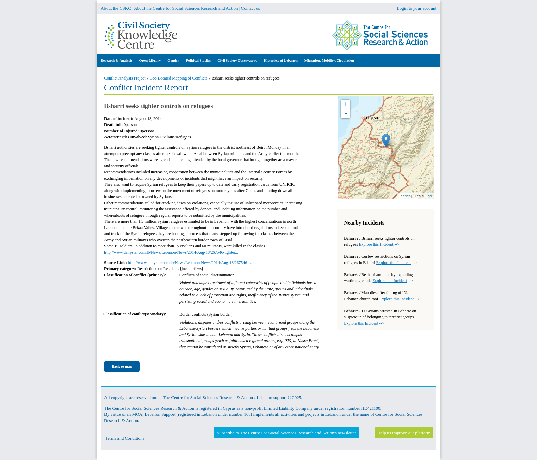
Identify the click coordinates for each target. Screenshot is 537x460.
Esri (428, 196)
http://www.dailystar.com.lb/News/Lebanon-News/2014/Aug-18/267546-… (190, 262)
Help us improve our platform (403, 432)
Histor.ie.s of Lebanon (281, 60)
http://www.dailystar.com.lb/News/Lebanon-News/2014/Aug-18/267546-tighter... (171, 252)
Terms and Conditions (125, 438)
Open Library (150, 60)
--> (379, 244)
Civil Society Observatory (237, 60)
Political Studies (198, 60)
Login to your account (416, 8)
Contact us (250, 8)
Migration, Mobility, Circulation (329, 60)
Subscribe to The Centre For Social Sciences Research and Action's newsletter (286, 432)
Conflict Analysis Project (125, 78)
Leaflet (404, 196)
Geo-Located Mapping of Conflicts (179, 78)
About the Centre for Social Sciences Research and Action (186, 8)
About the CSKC (116, 8)
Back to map (122, 366)
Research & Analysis (117, 60)
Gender (173, 60)
